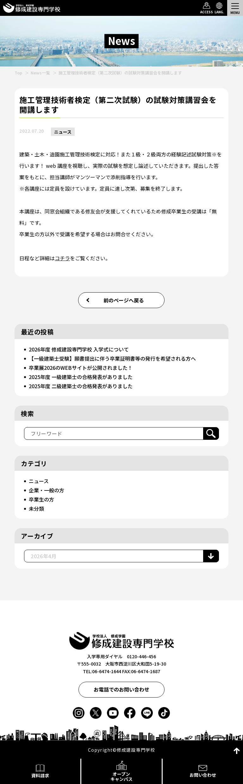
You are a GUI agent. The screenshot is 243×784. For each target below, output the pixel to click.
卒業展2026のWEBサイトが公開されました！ (81, 367)
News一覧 (40, 73)
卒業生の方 (41, 499)
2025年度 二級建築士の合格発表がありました (81, 386)
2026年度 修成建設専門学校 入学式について (79, 349)
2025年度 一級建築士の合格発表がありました (81, 377)
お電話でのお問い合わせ (121, 689)
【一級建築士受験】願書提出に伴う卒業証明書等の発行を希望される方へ (112, 358)
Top (18, 73)
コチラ (62, 258)
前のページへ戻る (123, 300)
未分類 (36, 508)
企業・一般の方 (46, 490)
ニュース (63, 132)
